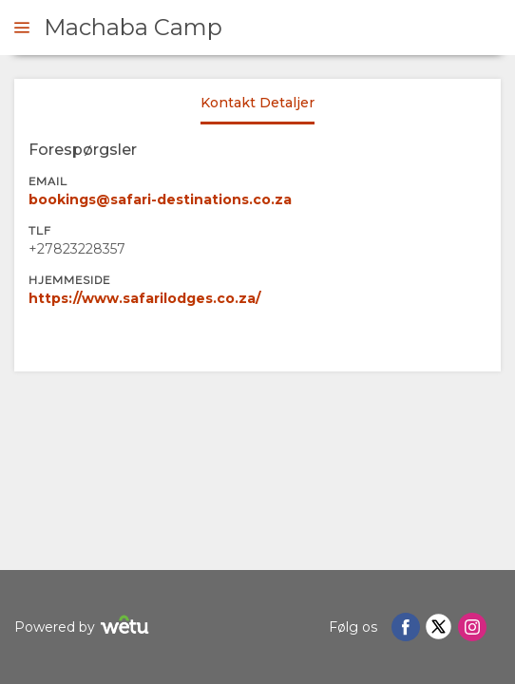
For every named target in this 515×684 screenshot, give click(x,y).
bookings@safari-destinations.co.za (160, 199)
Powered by (84, 627)
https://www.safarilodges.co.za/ (144, 298)
